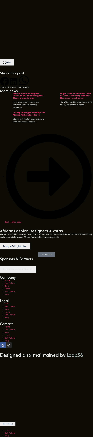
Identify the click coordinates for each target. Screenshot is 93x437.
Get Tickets (10, 283)
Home (7, 280)
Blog (7, 286)
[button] (4, 83)
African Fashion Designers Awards (31, 231)
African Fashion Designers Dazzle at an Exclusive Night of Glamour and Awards (28, 95)
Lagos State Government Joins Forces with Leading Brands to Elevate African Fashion (75, 95)
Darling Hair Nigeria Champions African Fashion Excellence (29, 114)
